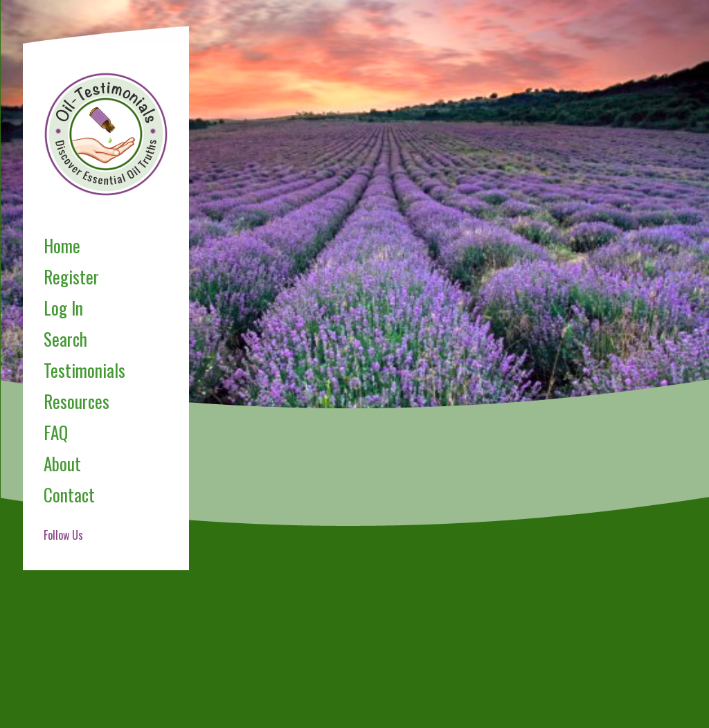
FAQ (56, 432)
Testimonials (84, 370)
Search (65, 338)
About (62, 463)
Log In (63, 307)
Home (62, 245)
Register (71, 276)
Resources (76, 401)
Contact (69, 494)
